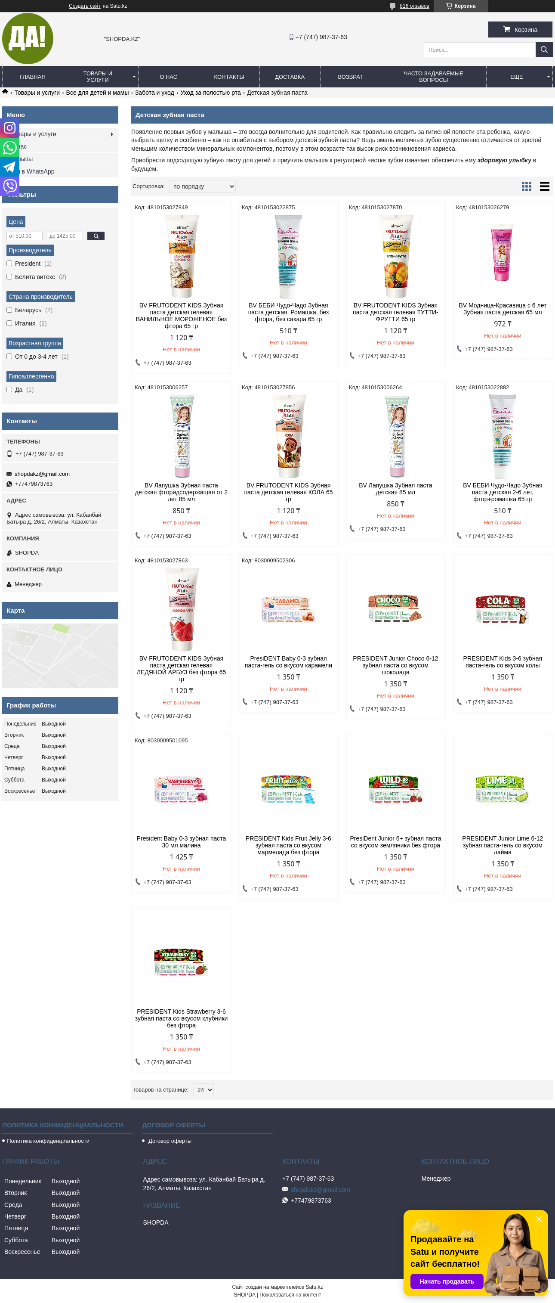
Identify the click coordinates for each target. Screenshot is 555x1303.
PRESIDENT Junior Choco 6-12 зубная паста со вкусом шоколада (395, 665)
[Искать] (544, 49)
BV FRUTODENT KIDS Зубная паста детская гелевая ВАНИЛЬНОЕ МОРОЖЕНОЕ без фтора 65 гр (181, 315)
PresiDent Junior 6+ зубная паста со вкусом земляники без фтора (395, 842)
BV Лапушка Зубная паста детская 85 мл (395, 489)
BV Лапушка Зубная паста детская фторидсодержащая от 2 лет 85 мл (181, 492)
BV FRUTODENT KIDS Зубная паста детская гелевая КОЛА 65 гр (288, 492)
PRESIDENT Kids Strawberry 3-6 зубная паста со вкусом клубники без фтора (181, 1018)
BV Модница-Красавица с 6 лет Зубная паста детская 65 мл (502, 309)
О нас (168, 77)
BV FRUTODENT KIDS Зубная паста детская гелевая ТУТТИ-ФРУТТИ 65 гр (395, 312)
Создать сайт (85, 6)
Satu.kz (314, 1287)
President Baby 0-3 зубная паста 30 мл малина (181, 842)
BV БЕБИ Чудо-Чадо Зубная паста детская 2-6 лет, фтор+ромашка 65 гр (502, 492)
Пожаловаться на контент (290, 1295)
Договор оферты (169, 1141)
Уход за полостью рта (210, 92)
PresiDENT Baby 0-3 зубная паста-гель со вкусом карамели (288, 662)
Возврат (350, 77)
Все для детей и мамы (97, 92)
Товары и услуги (98, 76)
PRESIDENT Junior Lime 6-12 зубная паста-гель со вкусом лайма (502, 845)
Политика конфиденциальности (48, 1141)
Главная (33, 77)
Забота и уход (154, 92)
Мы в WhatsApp (33, 171)
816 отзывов (414, 6)
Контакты (229, 77)
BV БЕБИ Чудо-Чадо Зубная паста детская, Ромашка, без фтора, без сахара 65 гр (288, 312)
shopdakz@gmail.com (42, 474)
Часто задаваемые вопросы (433, 76)
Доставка (290, 77)
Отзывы (22, 158)
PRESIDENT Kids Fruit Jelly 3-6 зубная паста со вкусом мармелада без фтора (288, 845)
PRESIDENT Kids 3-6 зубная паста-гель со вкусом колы (503, 662)
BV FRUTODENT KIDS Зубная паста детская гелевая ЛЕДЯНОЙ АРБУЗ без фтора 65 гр (181, 669)
